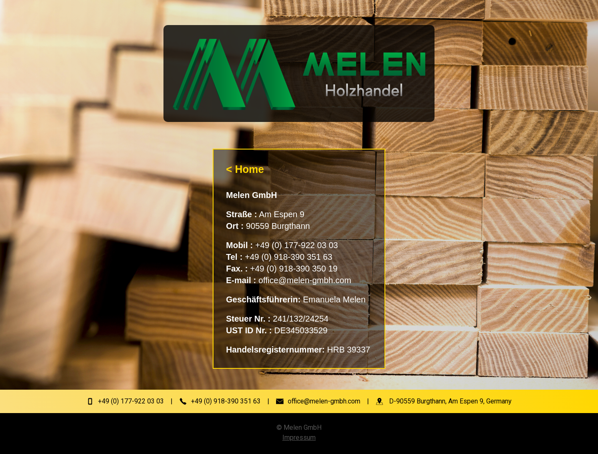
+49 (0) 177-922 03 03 (131, 401)
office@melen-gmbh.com (324, 401)
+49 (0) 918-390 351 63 (226, 401)
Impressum (299, 437)
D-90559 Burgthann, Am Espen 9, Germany (450, 401)
